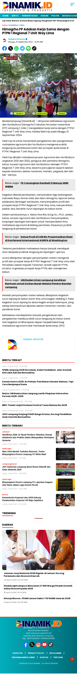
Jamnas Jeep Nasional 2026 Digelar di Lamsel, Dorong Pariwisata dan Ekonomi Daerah (34, 574)
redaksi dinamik (16, 39)
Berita (15, 15)
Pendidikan (13, 25)
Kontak (44, 657)
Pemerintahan (29, 15)
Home (5, 15)
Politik (55, 15)
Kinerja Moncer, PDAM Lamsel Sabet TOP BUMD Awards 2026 (37, 598)
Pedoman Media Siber (23, 657)
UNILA (22, 25)
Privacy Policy (36, 653)
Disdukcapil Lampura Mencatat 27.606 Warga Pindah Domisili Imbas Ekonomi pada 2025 (38, 587)
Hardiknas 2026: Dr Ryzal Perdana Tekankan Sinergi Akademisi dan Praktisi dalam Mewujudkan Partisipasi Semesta (28, 438)
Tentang (58, 657)
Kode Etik (18, 653)
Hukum (44, 15)
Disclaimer (55, 653)
